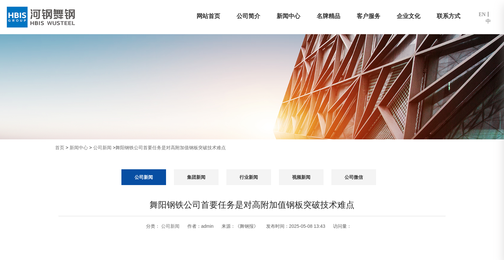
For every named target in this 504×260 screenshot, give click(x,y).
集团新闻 (196, 177)
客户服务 (368, 16)
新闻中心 (288, 16)
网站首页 (208, 16)
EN (482, 14)
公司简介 (248, 16)
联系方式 (448, 16)
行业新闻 (249, 177)
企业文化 (408, 16)
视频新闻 (301, 177)
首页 (59, 147)
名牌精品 (328, 16)
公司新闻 (102, 147)
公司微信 (354, 177)
